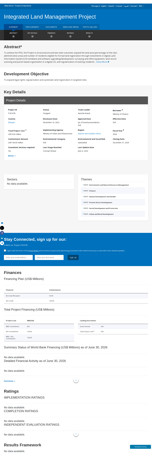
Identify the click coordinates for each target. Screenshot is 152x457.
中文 (140, 6)
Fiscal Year (118, 130)
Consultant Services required (21, 147)
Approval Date (84, 119)
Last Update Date (86, 147)
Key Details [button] (32, 35)
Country (11, 119)
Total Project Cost (17, 130)
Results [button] (89, 35)
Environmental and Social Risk (91, 139)
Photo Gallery (90, 27)
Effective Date (119, 119)
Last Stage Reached (52, 147)
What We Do (8, 6)
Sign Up (73, 257)
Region (81, 130)
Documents (51, 27)
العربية (126, 6)
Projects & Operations (23, 6)
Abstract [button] (13, 35)
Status (46, 110)
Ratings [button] (70, 35)
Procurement (32, 27)
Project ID (12, 110)
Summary (13, 27)
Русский (134, 6)
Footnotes (8, 381)
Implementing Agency (53, 130)
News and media (71, 27)
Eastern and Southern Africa (89, 133)
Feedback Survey (141, 447)
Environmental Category (54, 139)
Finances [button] (51, 35)
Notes (11, 156)
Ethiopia (11, 122)
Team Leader (84, 110)
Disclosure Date (50, 119)
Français (119, 6)
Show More (102, 61)
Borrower (118, 110)
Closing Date (118, 139)
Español (111, 6)
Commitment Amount (18, 139)
